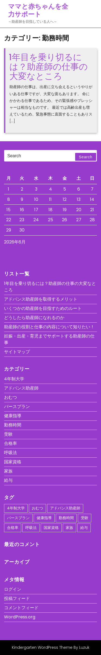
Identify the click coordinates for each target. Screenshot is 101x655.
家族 (8, 471)
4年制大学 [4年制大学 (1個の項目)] (16, 508)
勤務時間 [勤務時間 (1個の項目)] (66, 518)
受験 (8, 434)
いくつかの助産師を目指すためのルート (43, 308)
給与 (8, 480)
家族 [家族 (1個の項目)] (69, 527)
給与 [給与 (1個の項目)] (84, 527)
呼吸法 (10, 452)
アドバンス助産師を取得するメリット (40, 299)
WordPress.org (19, 617)
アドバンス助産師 (21, 388)
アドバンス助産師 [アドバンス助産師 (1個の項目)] (65, 508)
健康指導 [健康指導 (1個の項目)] (44, 518)
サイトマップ (17, 352)
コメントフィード (21, 608)
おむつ (10, 397)
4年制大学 (14, 379)
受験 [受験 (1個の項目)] (84, 518)
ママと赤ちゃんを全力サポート (38, 10)
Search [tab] (85, 157)
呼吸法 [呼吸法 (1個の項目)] (31, 527)
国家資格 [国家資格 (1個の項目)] (51, 527)
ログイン (12, 589)
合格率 (10, 443)
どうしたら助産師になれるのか (34, 317)
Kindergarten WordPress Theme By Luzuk (50, 647)
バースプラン (17, 406)
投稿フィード (17, 598)
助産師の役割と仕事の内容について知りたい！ (49, 327)
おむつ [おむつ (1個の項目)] (37, 508)
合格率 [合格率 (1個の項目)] (12, 527)
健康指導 (12, 416)
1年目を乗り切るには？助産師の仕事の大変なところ (48, 66)
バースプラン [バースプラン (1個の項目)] (18, 518)
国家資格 (12, 462)
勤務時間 (12, 425)
